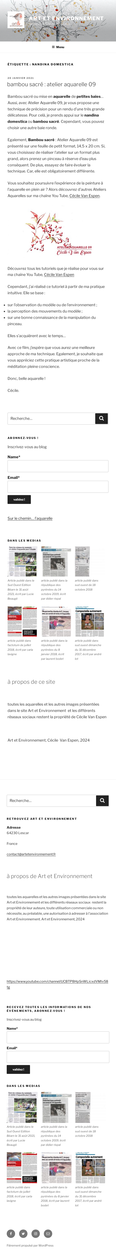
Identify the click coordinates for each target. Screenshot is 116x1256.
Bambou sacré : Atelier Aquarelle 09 (51, 84)
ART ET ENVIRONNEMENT (66, 18)
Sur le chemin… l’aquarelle (30, 518)
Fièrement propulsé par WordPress (30, 1245)
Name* (58, 463)
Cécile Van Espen (84, 195)
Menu (58, 47)
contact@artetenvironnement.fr (31, 854)
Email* (58, 484)
